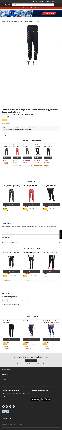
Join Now (42, 363)
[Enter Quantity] (5, 136)
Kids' (7, 21)
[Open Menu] (2, 5)
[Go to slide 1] (28, 63)
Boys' (11, 21)
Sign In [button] (31, 360)
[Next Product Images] (59, 43)
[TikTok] (7, 406)
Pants (22, 21)
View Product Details (18, 114)
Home (3, 21)
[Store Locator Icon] (32, 1)
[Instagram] (10, 406)
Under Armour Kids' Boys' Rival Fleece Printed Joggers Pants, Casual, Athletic (30, 110)
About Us (31, 379)
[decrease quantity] (3, 136)
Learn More (34, 395)
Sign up (5, 396)
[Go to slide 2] (33, 63)
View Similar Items (29, 114)
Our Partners (31, 374)
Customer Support (31, 369)
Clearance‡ (4, 119)
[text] (7, 164)
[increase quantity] (8, 136)
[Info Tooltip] (7, 162)
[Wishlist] (56, 5)
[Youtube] (14, 406)
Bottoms (16, 21)
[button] (52, 5)
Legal (31, 384)
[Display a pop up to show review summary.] (6, 165)
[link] (7, 115)
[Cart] (59, 5)
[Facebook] (3, 406)
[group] (5, 209)
